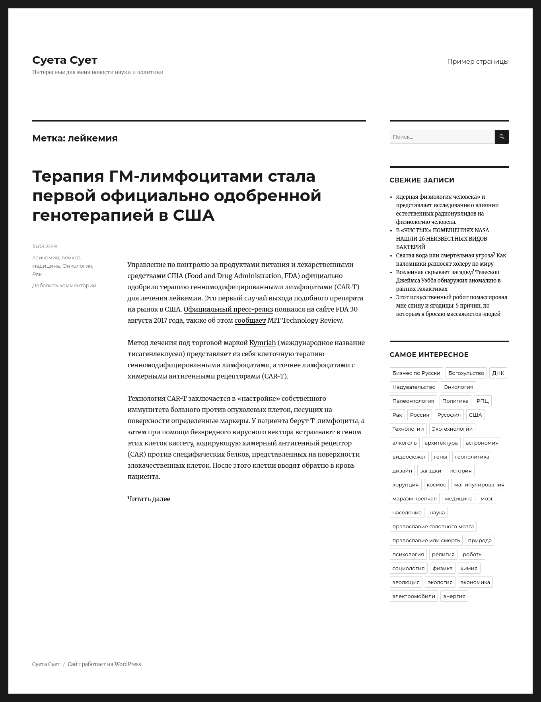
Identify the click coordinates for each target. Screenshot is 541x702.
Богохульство (466, 373)
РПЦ (483, 401)
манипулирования (479, 484)
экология (440, 582)
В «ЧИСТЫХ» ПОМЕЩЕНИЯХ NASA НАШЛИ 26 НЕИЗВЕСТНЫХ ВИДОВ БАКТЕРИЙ (442, 239)
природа (480, 540)
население (407, 512)
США (475, 415)
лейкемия (45, 257)
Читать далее (149, 499)
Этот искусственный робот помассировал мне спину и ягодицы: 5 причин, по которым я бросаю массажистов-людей (452, 306)
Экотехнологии (452, 429)
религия (443, 554)
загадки (430, 470)
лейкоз (71, 257)
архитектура (441, 442)
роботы (473, 554)
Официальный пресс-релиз (228, 309)
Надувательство (414, 387)
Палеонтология (413, 401)
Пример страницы (478, 61)
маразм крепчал (415, 498)
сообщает (250, 320)
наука (437, 512)
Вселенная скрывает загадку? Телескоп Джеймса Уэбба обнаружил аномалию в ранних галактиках (448, 280)
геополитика (472, 456)
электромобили (414, 596)
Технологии (408, 429)
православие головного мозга (433, 526)
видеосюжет (409, 456)
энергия (454, 596)
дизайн (403, 470)
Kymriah (262, 343)
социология (409, 568)
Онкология (77, 266)
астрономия (482, 442)
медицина (46, 266)
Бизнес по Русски (417, 373)
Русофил (449, 415)
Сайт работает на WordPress (104, 664)
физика (443, 568)
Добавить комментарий (64, 285)
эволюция (406, 582)
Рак (37, 274)
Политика (455, 401)
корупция (406, 484)
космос (436, 484)
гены (440, 456)
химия (469, 568)
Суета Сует (64, 60)
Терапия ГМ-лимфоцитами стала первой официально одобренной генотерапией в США (177, 195)
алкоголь (405, 442)
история (461, 470)
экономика (475, 582)
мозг (487, 498)
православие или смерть (426, 540)
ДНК (498, 373)
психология (408, 554)
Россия (420, 415)
